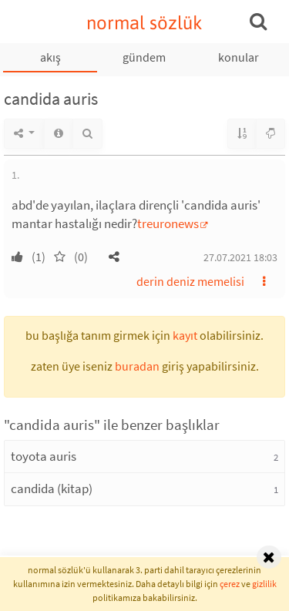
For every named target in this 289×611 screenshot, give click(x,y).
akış (50, 57)
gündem (144, 57)
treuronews (168, 223)
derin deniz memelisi (190, 281)
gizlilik (264, 583)
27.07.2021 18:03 (240, 257)
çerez (230, 583)
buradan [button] (137, 366)
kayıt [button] (185, 335)
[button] (114, 256)
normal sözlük (144, 22)
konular (238, 57)
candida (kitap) (51, 488)
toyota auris (43, 456)
